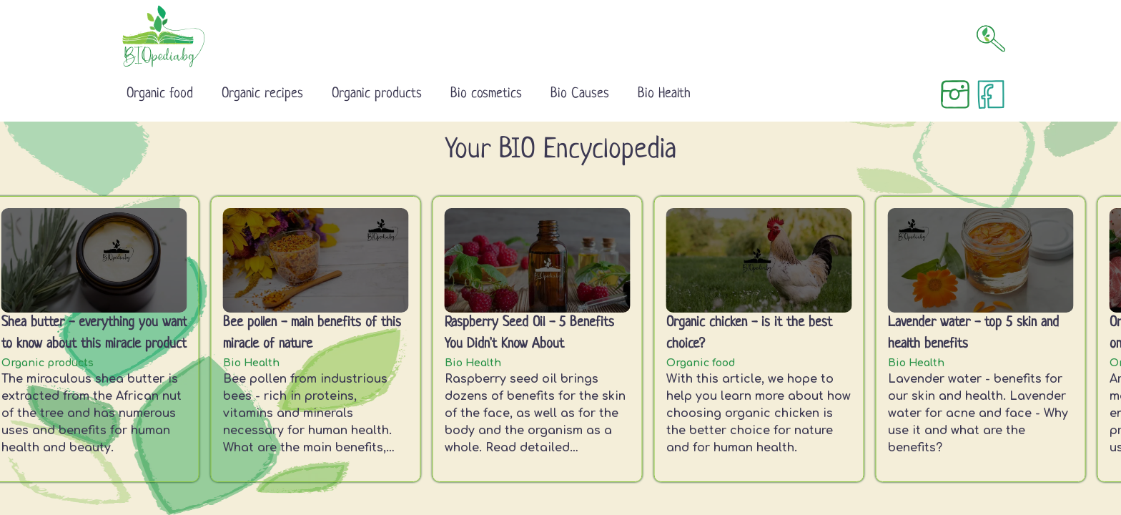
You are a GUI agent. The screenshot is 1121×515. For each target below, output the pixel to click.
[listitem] (319, 339)
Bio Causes (579, 94)
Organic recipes (262, 94)
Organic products (377, 94)
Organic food (160, 94)
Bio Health (664, 94)
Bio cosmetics (486, 94)
